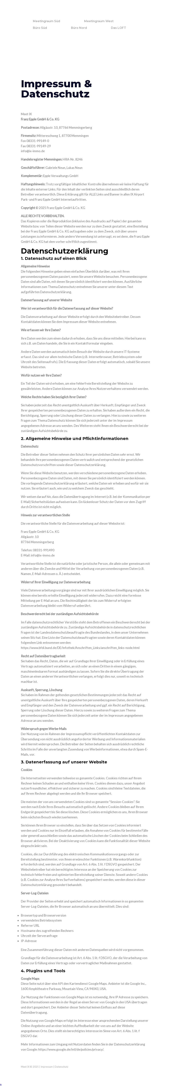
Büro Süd (40, 28)
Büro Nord (79, 28)
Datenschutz (61, 1066)
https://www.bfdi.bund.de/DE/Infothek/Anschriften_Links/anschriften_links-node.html (80, 648)
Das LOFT (118, 28)
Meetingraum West (99, 21)
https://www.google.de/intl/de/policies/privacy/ (70, 1049)
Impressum (47, 1066)
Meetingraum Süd (46, 21)
